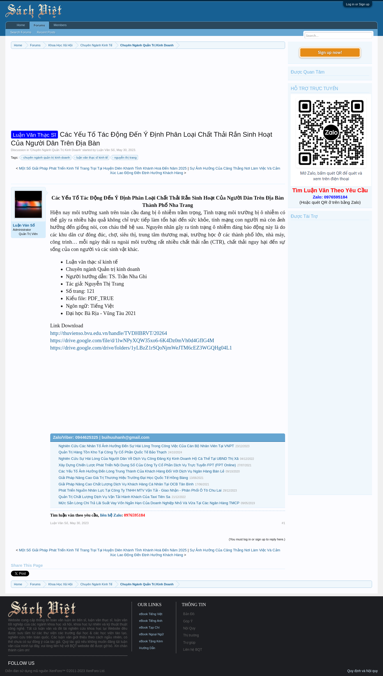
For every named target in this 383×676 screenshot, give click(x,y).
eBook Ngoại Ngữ (151, 634)
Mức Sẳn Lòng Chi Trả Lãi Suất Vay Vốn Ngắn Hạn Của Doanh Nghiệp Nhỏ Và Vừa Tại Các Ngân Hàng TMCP (149, 503)
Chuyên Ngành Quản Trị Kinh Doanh (56, 150)
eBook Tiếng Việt (150, 614)
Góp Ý (188, 621)
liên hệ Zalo (110, 515)
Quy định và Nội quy (362, 671)
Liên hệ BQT (192, 650)
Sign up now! (330, 52)
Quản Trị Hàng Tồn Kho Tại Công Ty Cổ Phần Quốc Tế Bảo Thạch (113, 452)
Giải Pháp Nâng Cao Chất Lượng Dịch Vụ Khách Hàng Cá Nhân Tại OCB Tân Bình (126, 484)
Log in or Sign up (357, 4)
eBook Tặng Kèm (151, 641)
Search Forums (20, 32)
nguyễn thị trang (124, 157)
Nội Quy (189, 628)
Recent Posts (46, 32)
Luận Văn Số (106, 150)
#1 (283, 523)
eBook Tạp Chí (149, 627)
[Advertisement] (148, 91)
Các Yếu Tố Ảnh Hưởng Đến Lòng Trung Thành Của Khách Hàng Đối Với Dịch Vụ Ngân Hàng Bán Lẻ (141, 471)
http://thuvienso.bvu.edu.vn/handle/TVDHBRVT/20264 (108, 333)
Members (60, 25)
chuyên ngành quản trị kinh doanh (46, 157)
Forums (39, 25)
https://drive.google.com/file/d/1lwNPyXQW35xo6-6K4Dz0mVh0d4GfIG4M (132, 340)
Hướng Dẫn (147, 648)
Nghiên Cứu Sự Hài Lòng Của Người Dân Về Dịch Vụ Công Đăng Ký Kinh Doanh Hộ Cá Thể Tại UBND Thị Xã (149, 458)
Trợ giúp (189, 643)
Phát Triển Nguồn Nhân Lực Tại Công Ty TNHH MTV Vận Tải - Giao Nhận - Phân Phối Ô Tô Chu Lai (140, 490)
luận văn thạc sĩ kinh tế (91, 157)
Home (21, 25)
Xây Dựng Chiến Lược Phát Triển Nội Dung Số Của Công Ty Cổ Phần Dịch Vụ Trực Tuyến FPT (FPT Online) (147, 465)
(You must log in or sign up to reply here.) (257, 539)
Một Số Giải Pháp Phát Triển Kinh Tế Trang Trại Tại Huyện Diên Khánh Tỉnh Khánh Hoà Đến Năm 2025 (103, 168)
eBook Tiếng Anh (150, 620)
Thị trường (191, 635)
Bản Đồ (189, 614)
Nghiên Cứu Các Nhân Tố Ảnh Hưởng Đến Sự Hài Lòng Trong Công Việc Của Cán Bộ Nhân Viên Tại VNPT (146, 446)
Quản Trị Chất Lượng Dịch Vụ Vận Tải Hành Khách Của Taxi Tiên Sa (114, 497)
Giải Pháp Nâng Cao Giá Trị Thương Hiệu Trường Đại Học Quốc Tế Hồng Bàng (123, 478)
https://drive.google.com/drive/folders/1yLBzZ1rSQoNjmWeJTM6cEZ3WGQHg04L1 (141, 348)
